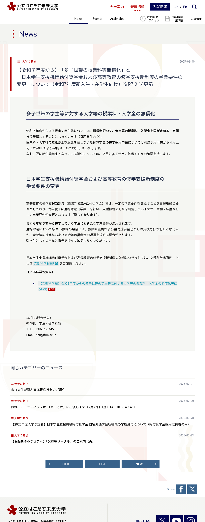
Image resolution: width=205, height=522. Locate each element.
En (185, 7)
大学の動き (29, 61)
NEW (139, 464)
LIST (102, 464)
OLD (65, 464)
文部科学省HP (44, 263)
